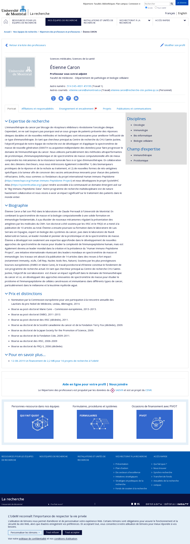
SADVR (116, 390)
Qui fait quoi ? (160, 464)
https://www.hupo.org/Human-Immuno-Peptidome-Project (38, 180)
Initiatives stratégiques (127, 476)
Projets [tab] (107, 108)
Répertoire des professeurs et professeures (60, 31)
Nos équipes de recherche (25, 31)
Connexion (134, 3)
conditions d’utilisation (65, 538)
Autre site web (76, 98)
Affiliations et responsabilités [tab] (38, 108)
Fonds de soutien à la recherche (131, 488)
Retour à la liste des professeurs (27, 45)
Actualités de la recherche (166, 480)
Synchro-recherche (163, 472)
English (182, 13)
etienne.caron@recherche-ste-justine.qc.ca (134, 90)
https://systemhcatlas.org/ (26, 184)
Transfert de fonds (163, 476)
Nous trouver (160, 468)
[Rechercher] (172, 4)
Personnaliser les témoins (25, 532)
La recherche (40, 13)
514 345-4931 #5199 (79, 86)
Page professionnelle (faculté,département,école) (53, 98)
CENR (148, 390)
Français (170, 13)
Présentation (122, 464)
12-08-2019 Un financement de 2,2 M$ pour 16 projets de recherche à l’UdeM (54, 360)
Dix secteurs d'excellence (128, 472)
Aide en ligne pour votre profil (84, 384)
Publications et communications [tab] (134, 108)
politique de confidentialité (32, 538)
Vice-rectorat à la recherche (131, 456)
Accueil (7, 31)
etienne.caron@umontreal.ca (85, 90)
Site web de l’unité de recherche (61, 98)
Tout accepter (72, 532)
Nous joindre (118, 384)
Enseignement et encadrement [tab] (79, 110)
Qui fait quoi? (57, 504)
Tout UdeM (160, 7)
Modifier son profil (175, 45)
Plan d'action (122, 468)
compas (157, 484)
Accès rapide (160, 456)
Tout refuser (52, 532)
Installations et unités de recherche (92, 458)
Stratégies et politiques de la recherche (129, 482)
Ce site (149, 7)
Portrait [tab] (11, 108)
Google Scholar (68, 98)
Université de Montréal (14, 10)
